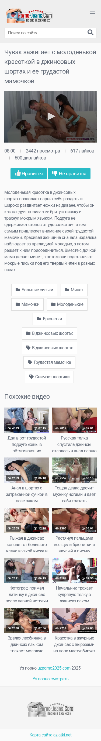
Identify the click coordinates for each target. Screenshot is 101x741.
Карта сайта (41, 735)
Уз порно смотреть (51, 678)
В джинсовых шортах (49, 333)
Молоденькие (67, 304)
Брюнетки (49, 318)
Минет (74, 289)
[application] (50, 117)
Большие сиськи (34, 289)
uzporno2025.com (53, 668)
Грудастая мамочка (49, 362)
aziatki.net (62, 735)
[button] (51, 116)
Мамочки (28, 304)
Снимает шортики (49, 376)
